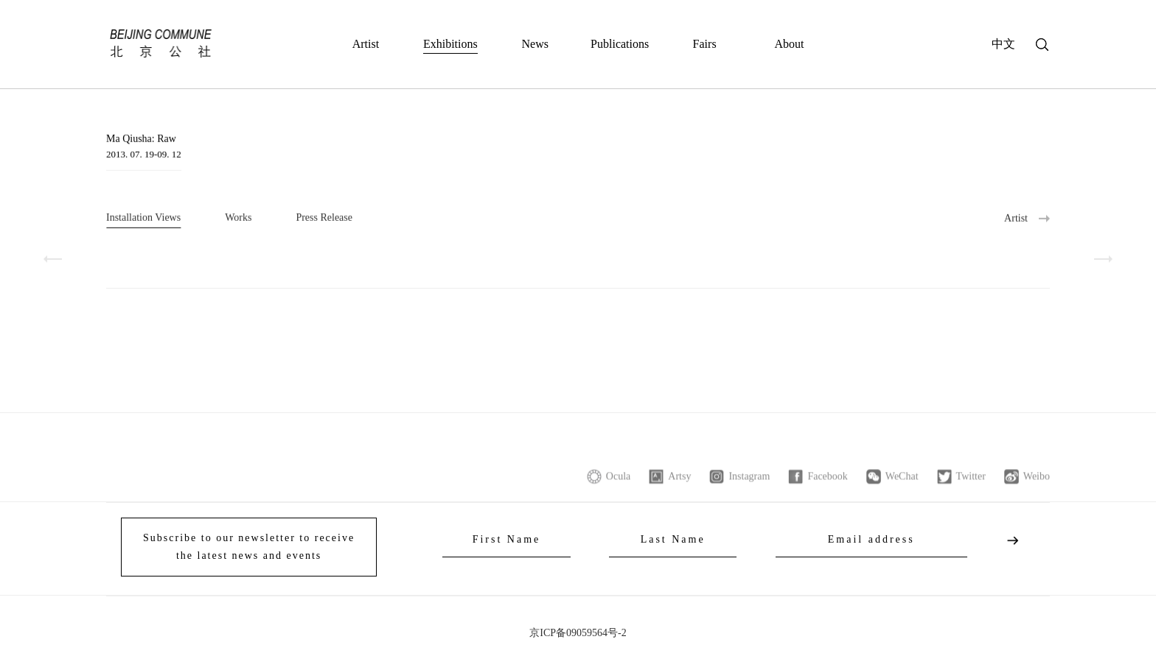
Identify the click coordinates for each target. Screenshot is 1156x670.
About (789, 44)
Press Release (324, 219)
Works (238, 219)
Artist (365, 44)
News (535, 44)
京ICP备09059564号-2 (577, 632)
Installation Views (143, 219)
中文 (1003, 44)
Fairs (705, 44)
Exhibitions (450, 44)
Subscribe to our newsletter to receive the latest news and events (249, 546)
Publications (620, 44)
